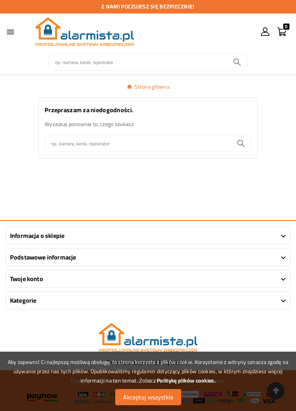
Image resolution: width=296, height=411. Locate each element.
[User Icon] (265, 31)
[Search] (237, 62)
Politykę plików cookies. (186, 381)
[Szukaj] (138, 62)
